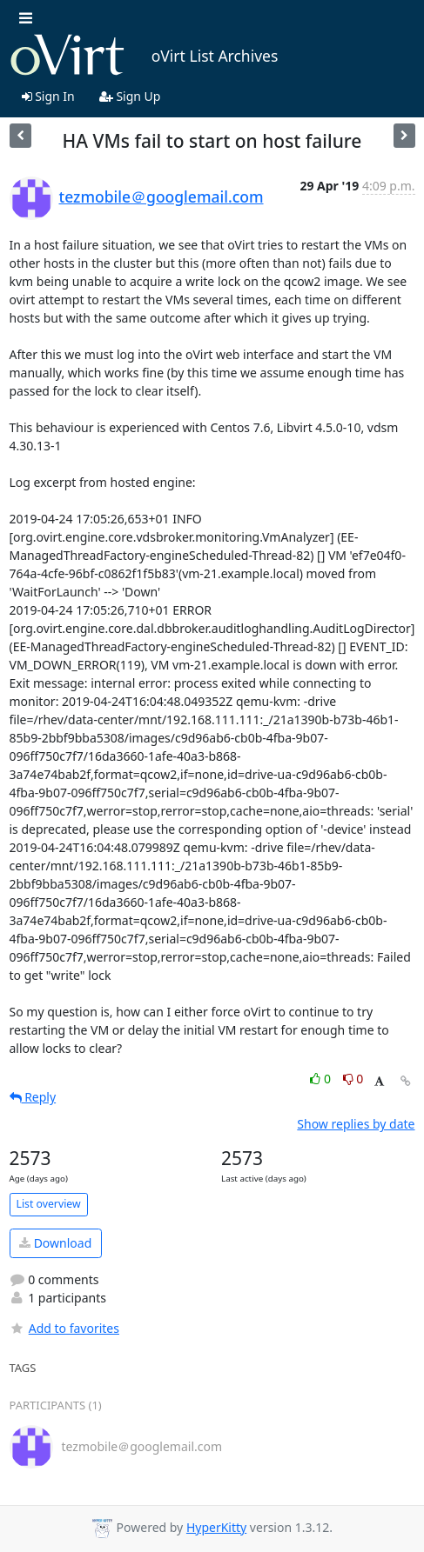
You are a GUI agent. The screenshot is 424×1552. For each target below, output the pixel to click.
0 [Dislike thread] (353, 1078)
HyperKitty (216, 1527)
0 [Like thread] (321, 1078)
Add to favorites (64, 1328)
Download (55, 1243)
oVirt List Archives (144, 55)
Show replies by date (355, 1124)
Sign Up (130, 96)
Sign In (48, 96)
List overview (49, 1203)
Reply (33, 1097)
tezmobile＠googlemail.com (161, 196)
